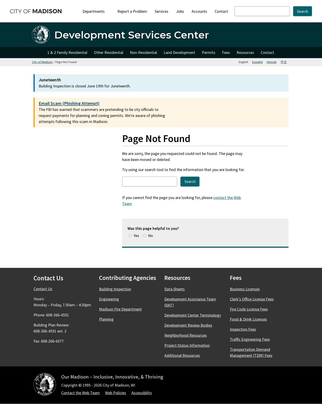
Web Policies (115, 392)
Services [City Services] (161, 11)
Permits (208, 52)
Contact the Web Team (80, 392)
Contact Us (43, 288)
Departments (96, 11)
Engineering (109, 299)
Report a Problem (132, 11)
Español (257, 62)
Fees (226, 52)
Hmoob (272, 62)
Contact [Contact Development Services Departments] (267, 52)
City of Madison (42, 62)
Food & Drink (251, 319)
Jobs (180, 11)
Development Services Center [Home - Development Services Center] (131, 35)
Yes (136, 235)
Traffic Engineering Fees (250, 339)
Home (38, 52)
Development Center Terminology (192, 315)
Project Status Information (187, 345)
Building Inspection (115, 289)
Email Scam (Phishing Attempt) (69, 103)
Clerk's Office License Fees (252, 299)
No (150, 235)
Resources (245, 52)
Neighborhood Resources (185, 335)
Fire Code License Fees (249, 309)
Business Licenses (245, 289)
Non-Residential (143, 52)
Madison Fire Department (120, 309)
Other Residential (108, 52)
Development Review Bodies (188, 325)
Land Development (179, 52)
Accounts (199, 11)
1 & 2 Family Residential (67, 52)
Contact (221, 11)
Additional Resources (182, 355)
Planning (106, 319)
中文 (284, 62)
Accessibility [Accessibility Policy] (141, 392)
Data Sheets (174, 289)
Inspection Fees (243, 329)
